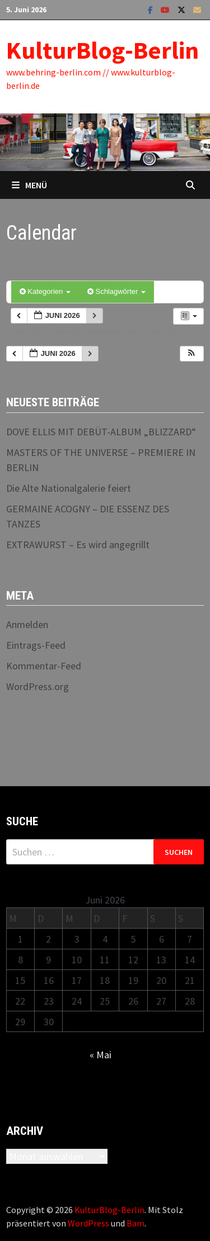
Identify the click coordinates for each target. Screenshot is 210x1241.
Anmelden (27, 624)
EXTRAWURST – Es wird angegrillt (78, 544)
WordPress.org (37, 686)
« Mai (100, 1054)
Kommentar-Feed (43, 665)
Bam (135, 1223)
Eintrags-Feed (36, 645)
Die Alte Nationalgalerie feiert (68, 488)
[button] (191, 354)
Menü (29, 185)
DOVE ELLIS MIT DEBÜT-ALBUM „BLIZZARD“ (101, 431)
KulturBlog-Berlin (102, 50)
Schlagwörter (116, 291)
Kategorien (45, 291)
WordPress (88, 1223)
